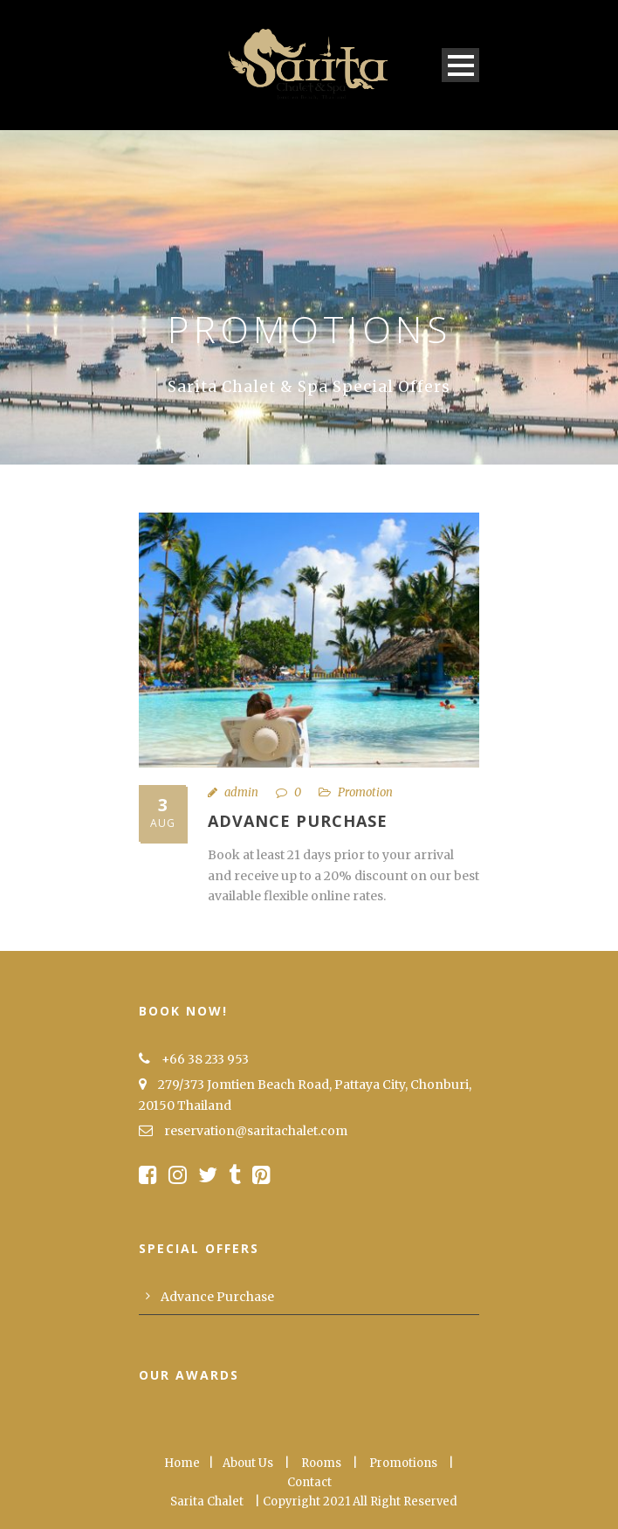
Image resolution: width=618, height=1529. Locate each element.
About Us (248, 1463)
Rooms (321, 1463)
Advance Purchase (298, 820)
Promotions (403, 1463)
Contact (309, 1482)
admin (241, 792)
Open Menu (460, 65)
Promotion (365, 792)
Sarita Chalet (207, 1501)
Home (182, 1463)
